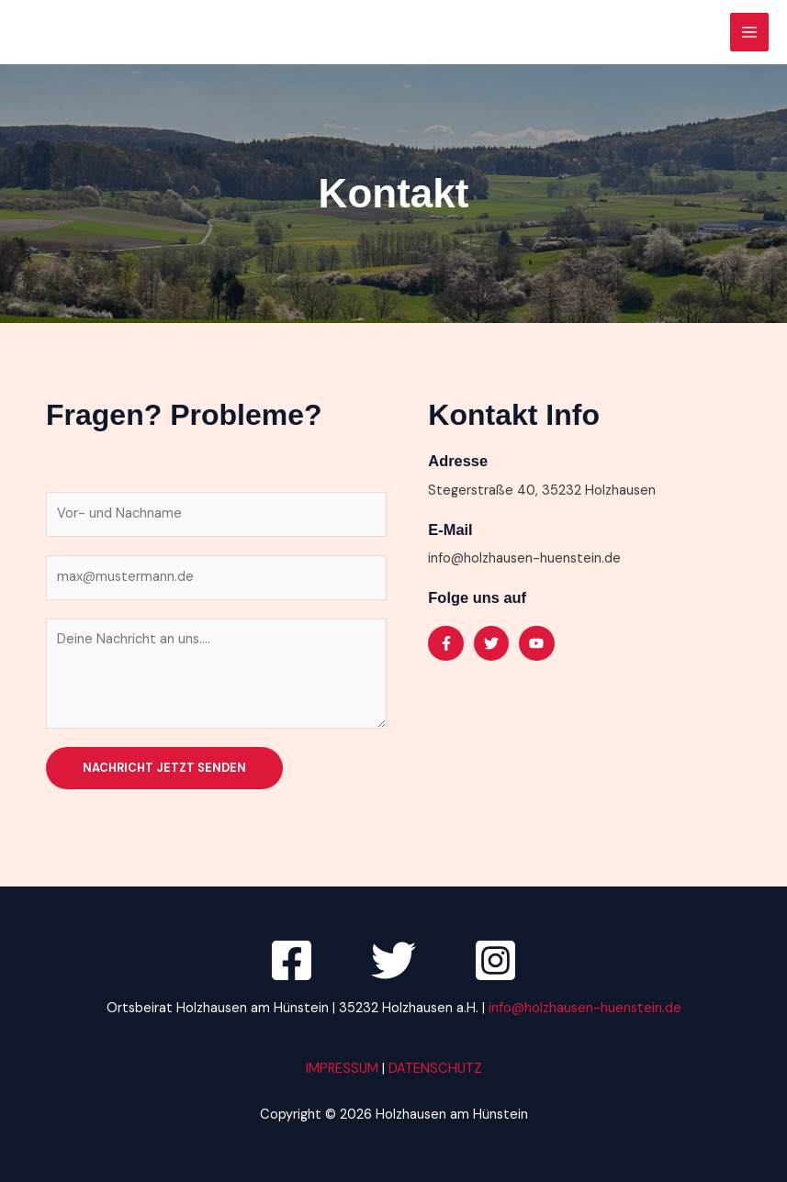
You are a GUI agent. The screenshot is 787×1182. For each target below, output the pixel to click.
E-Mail (450, 529)
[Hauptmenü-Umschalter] (749, 32)
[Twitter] (393, 960)
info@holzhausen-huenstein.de (585, 1008)
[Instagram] (495, 960)
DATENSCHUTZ (435, 1068)
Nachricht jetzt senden (164, 767)
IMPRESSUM (344, 1068)
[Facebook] (292, 960)
